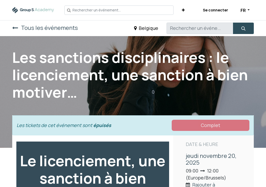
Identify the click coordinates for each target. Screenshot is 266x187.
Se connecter (215, 10)
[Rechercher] (243, 28)
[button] (183, 10)
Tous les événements (45, 28)
